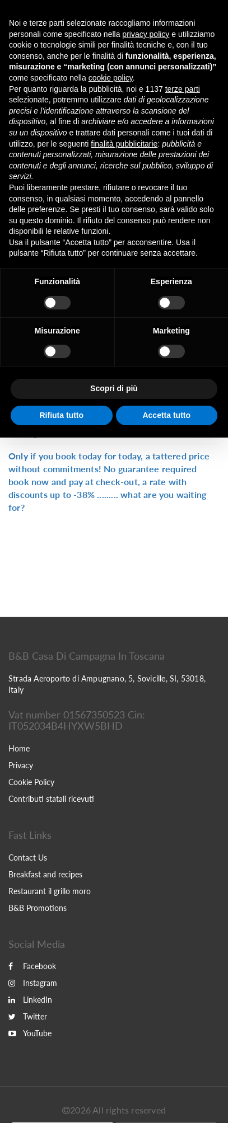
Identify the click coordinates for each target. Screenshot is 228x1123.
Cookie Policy (31, 782)
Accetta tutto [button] (166, 415)
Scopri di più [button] (114, 388)
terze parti (182, 88)
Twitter (27, 1016)
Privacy (20, 765)
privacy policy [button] (145, 34)
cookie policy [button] (111, 77)
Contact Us (27, 857)
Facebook (32, 966)
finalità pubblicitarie (124, 143)
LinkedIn (30, 999)
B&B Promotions (37, 908)
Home (19, 748)
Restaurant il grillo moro (49, 891)
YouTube (30, 1033)
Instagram (32, 983)
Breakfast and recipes (45, 874)
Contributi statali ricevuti (51, 799)
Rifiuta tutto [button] (61, 415)
